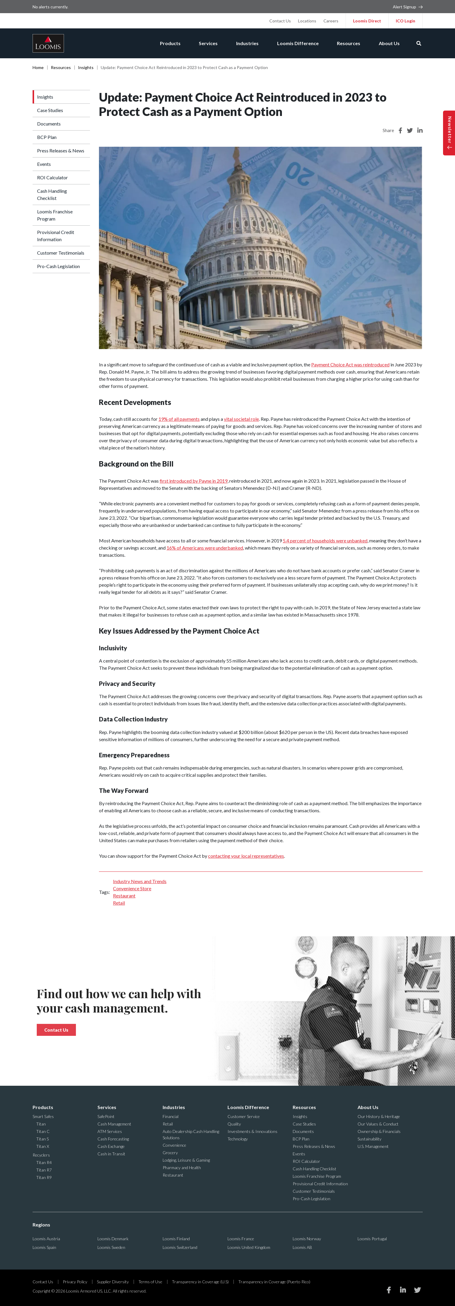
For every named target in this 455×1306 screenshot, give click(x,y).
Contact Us (280, 20)
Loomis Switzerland (180, 1247)
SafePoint (105, 1116)
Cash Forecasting (113, 1138)
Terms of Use (150, 1281)
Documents (49, 123)
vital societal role (241, 419)
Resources (347, 43)
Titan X (42, 1146)
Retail (119, 903)
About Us (388, 43)
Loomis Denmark (113, 1238)
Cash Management (114, 1123)
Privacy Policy (75, 1281)
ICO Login (405, 20)
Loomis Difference (296, 43)
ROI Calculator (52, 177)
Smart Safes (43, 1116)
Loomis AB (302, 1247)
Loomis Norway (307, 1238)
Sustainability (369, 1138)
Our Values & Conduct (378, 1123)
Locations (307, 20)
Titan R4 (44, 1162)
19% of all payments (179, 419)
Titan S (42, 1138)
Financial (170, 1116)
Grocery (170, 1152)
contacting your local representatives (246, 856)
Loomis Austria (46, 1238)
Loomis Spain (44, 1247)
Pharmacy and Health (182, 1167)
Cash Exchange (111, 1146)
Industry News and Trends (140, 881)
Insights (86, 67)
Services (205, 43)
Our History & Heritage (379, 1116)
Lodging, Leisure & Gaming (186, 1160)
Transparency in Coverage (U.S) (200, 1281)
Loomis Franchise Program (55, 215)
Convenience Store (132, 888)
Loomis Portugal (372, 1238)
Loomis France (241, 1238)
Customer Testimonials (60, 253)
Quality (234, 1123)
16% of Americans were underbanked (205, 547)
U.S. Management (373, 1146)
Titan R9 (44, 1177)
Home (38, 67)
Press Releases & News (60, 150)
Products (166, 43)
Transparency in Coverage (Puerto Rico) (274, 1281)
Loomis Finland (176, 1238)
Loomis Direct (367, 20)
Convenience (174, 1145)
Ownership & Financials (379, 1131)
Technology (238, 1138)
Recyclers (41, 1154)
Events (44, 164)
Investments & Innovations (252, 1131)
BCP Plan (47, 137)
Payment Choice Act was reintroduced (350, 364)
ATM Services (109, 1131)
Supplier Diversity (113, 1281)
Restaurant (124, 895)
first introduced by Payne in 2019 (194, 481)
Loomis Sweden (111, 1247)
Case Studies (50, 110)
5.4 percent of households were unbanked (325, 540)
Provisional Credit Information (55, 235)
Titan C (43, 1131)
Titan (41, 1123)
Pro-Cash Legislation (58, 266)
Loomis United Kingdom (249, 1247)
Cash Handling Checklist (52, 194)
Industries (245, 43)
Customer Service (244, 1116)
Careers (330, 20)
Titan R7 (44, 1169)
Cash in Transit (111, 1153)
